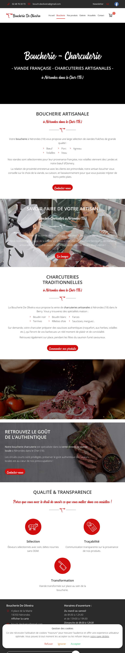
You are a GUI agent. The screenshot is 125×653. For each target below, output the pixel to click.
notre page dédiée (99, 636)
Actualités (92, 15)
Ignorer (62, 643)
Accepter (76, 643)
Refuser (48, 643)
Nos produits (72, 15)
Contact (101, 15)
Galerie (82, 15)
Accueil (52, 15)
